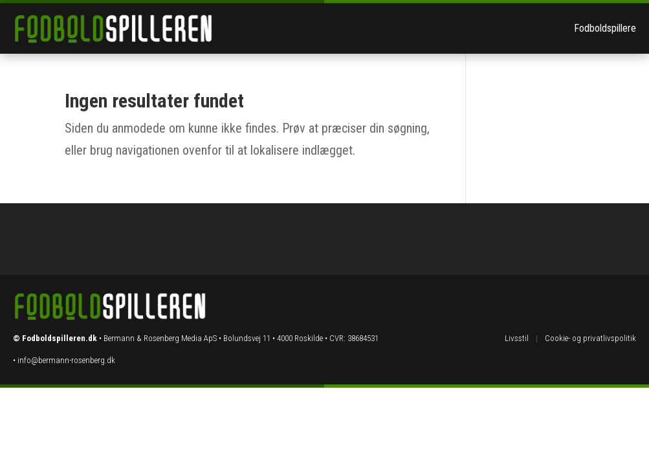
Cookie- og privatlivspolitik (590, 338)
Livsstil (517, 338)
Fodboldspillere (605, 28)
